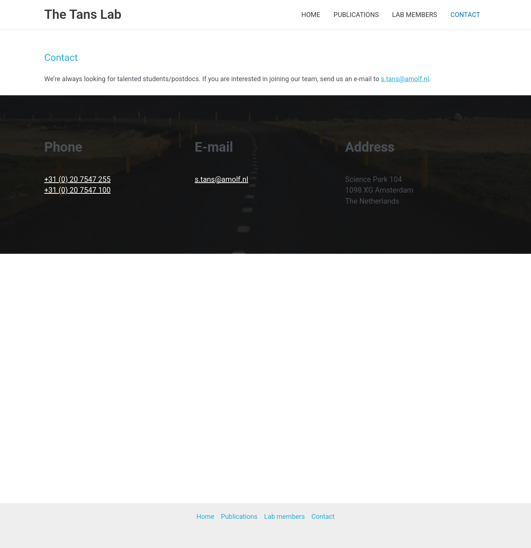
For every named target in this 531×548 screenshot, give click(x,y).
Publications (356, 14)
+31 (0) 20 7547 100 (77, 190)
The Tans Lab (82, 14)
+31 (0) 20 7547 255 (77, 179)
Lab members (414, 14)
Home (310, 14)
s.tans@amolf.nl (405, 79)
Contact (465, 14)
